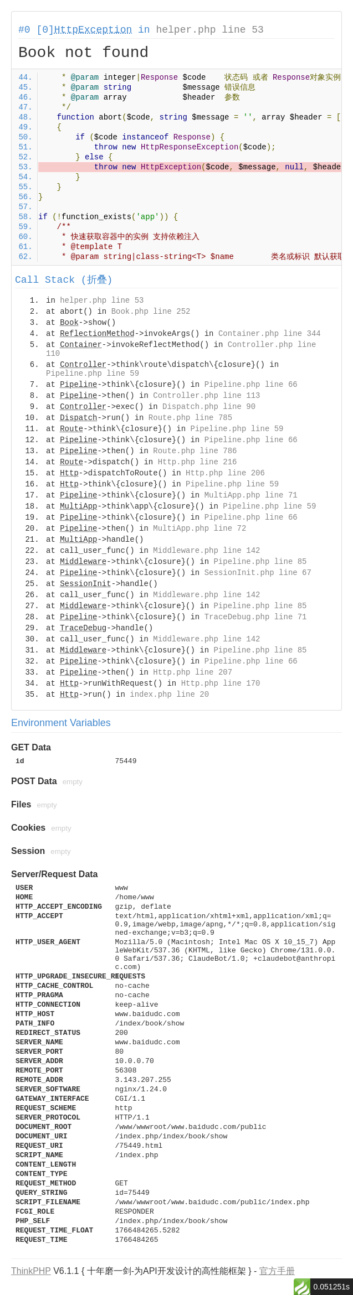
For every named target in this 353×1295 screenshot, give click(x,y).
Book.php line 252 (151, 311)
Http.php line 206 (225, 473)
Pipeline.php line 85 (259, 561)
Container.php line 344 (269, 333)
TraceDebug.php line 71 (255, 617)
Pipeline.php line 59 (92, 373)
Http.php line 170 (220, 683)
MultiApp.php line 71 (251, 495)
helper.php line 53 (209, 29)
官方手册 (277, 1271)
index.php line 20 (169, 694)
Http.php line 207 (192, 672)
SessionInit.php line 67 (257, 572)
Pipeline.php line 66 (251, 384)
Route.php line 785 (190, 417)
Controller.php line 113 (206, 395)
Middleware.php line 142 (206, 550)
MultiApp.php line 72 (199, 528)
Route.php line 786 (195, 451)
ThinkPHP (31, 1271)
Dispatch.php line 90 (208, 406)
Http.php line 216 (197, 462)
